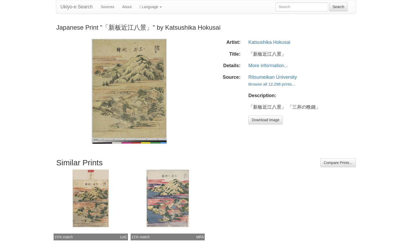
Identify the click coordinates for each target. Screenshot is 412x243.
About (127, 7)
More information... (268, 65)
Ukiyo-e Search (76, 6)
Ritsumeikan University (272, 77)
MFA (200, 237)
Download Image (265, 120)
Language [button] (151, 7)
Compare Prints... (338, 163)
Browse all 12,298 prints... (271, 84)
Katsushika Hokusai (269, 42)
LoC (123, 237)
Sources (107, 7)
